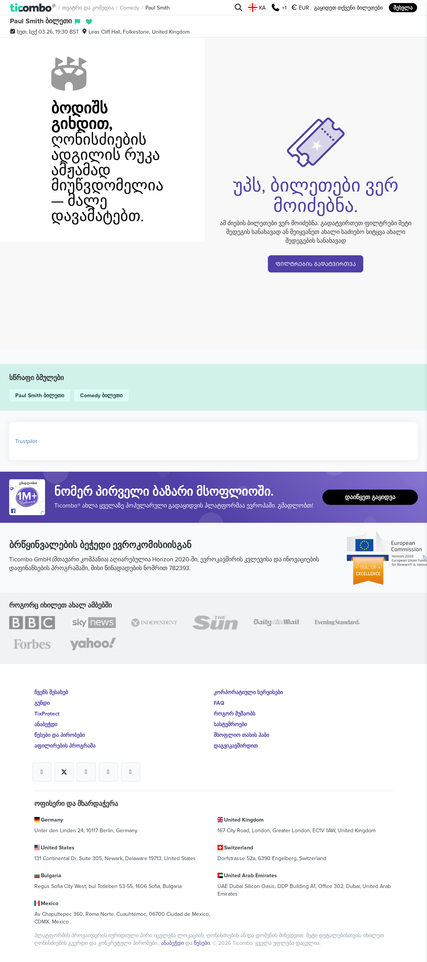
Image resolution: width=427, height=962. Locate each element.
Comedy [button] (129, 7)
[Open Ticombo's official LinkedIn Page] (130, 772)
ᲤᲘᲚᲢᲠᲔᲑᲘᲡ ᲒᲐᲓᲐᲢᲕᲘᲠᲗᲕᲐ (316, 264)
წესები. (203, 943)
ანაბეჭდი (45, 724)
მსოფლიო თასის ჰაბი (241, 735)
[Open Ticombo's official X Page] (64, 772)
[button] (33, 7)
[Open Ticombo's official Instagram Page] (86, 772)
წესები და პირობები (59, 735)
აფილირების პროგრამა (64, 745)
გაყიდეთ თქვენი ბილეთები (348, 7)
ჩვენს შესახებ (51, 692)
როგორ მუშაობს (234, 713)
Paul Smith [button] (157, 7)
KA (257, 7)
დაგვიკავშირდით (236, 745)
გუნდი (42, 703)
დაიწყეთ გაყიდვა (370, 497)
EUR (300, 7)
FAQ (219, 703)
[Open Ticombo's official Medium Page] (108, 772)
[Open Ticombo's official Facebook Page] (28, 511)
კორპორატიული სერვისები (248, 692)
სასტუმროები (230, 724)
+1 (279, 7)
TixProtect (47, 713)
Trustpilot (26, 441)
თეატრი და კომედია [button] (88, 7)
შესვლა (402, 7)
